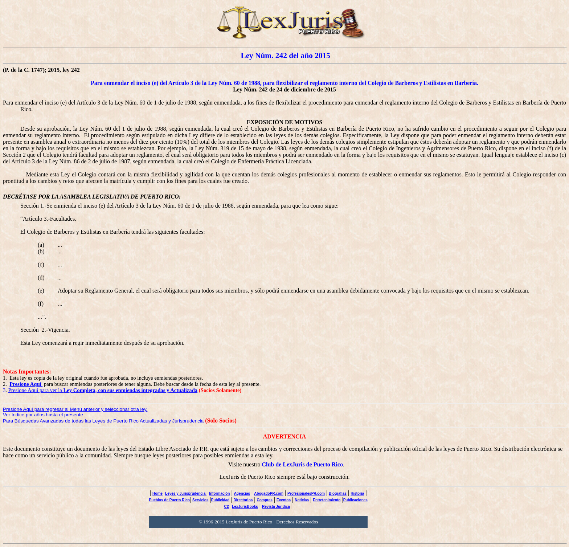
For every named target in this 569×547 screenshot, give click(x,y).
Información (219, 493)
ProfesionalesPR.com (306, 493)
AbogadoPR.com (268, 493)
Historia (357, 493)
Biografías (338, 493)
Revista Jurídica (276, 507)
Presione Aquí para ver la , (103, 390)
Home (157, 493)
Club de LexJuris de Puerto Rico (302, 464)
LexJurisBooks (245, 507)
